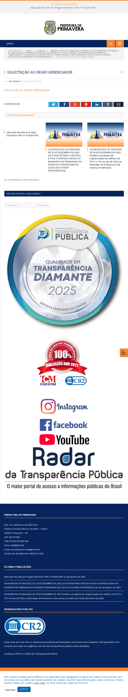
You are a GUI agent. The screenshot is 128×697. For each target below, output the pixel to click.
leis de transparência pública (57, 660)
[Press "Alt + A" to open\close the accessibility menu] (124, 352)
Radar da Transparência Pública (41, 668)
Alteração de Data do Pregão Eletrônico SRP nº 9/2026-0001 (63, 7)
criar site (24, 656)
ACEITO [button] (24, 689)
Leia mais (39, 682)
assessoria (82, 656)
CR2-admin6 (14, 96)
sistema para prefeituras (45, 656)
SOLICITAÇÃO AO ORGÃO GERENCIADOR (27, 105)
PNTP (18, 668)
